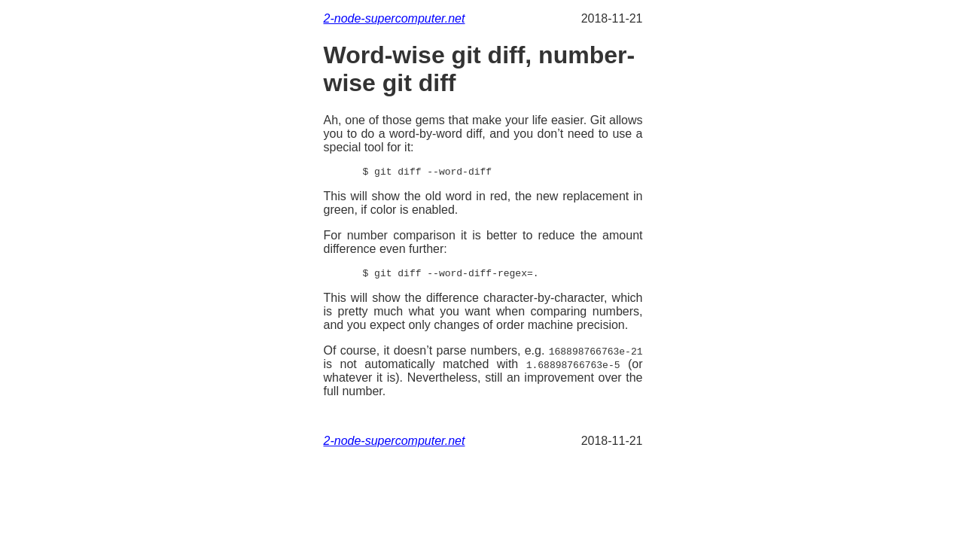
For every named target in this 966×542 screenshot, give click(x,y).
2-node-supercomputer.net (394, 18)
